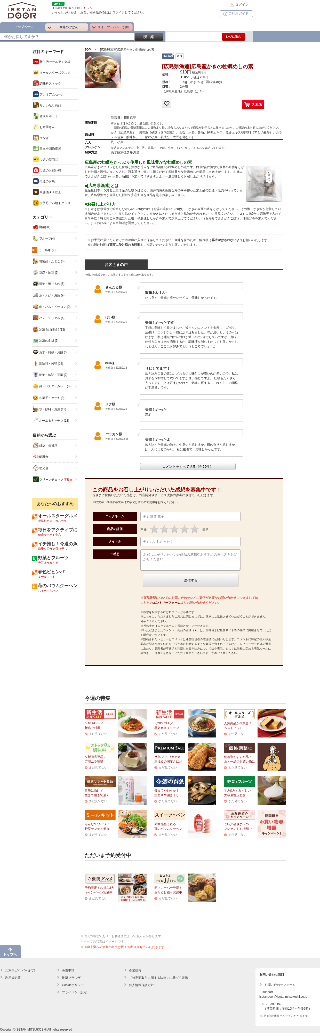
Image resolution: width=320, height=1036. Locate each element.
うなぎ (41, 137)
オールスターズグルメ (51, 72)
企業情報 (135, 973)
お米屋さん (44, 127)
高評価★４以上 (47, 192)
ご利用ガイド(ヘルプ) (20, 973)
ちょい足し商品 (47, 105)
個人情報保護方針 (141, 988)
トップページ (24, 27)
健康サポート (45, 116)
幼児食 (41, 468)
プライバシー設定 (74, 995)
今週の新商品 (45, 159)
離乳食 (41, 456)
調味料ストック (47, 83)
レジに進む (233, 37)
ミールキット (48, 250)
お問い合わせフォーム (280, 988)
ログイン (239, 4)
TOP (88, 49)
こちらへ (86, 7)
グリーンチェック (53, 479)
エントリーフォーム (167, 606)
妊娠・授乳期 (45, 445)
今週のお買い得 (47, 170)
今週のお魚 (44, 181)
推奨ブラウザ (71, 981)
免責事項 (68, 973)
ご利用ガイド (235, 14)
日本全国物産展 (47, 148)
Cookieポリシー (73, 988)
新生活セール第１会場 (51, 61)
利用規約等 (13, 981)
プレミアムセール (48, 94)
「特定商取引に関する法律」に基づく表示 (158, 981)
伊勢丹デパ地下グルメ (51, 203)
